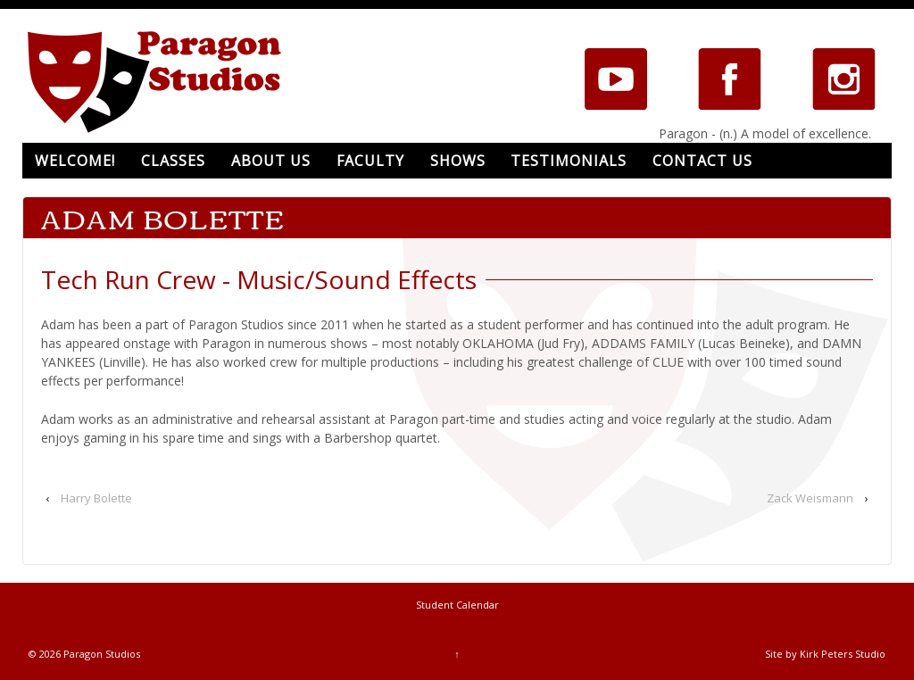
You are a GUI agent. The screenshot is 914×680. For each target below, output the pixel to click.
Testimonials (569, 160)
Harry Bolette (96, 498)
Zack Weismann (810, 498)
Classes (173, 160)
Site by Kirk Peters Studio (825, 653)
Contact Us (702, 160)
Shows (458, 160)
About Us (271, 160)
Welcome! (75, 160)
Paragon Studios (100, 653)
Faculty (370, 160)
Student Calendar (457, 604)
